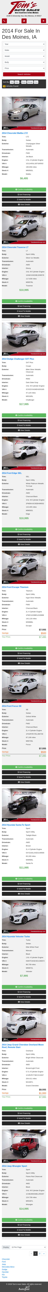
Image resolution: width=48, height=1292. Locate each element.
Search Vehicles (24, 74)
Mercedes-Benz (8, 1267)
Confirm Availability (24, 189)
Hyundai (5, 1272)
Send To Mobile (24, 199)
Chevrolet (6, 1259)
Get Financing (24, 194)
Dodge (4, 1269)
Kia (3, 1275)
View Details (24, 204)
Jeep (4, 1264)
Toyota (4, 1277)
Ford (4, 1262)
